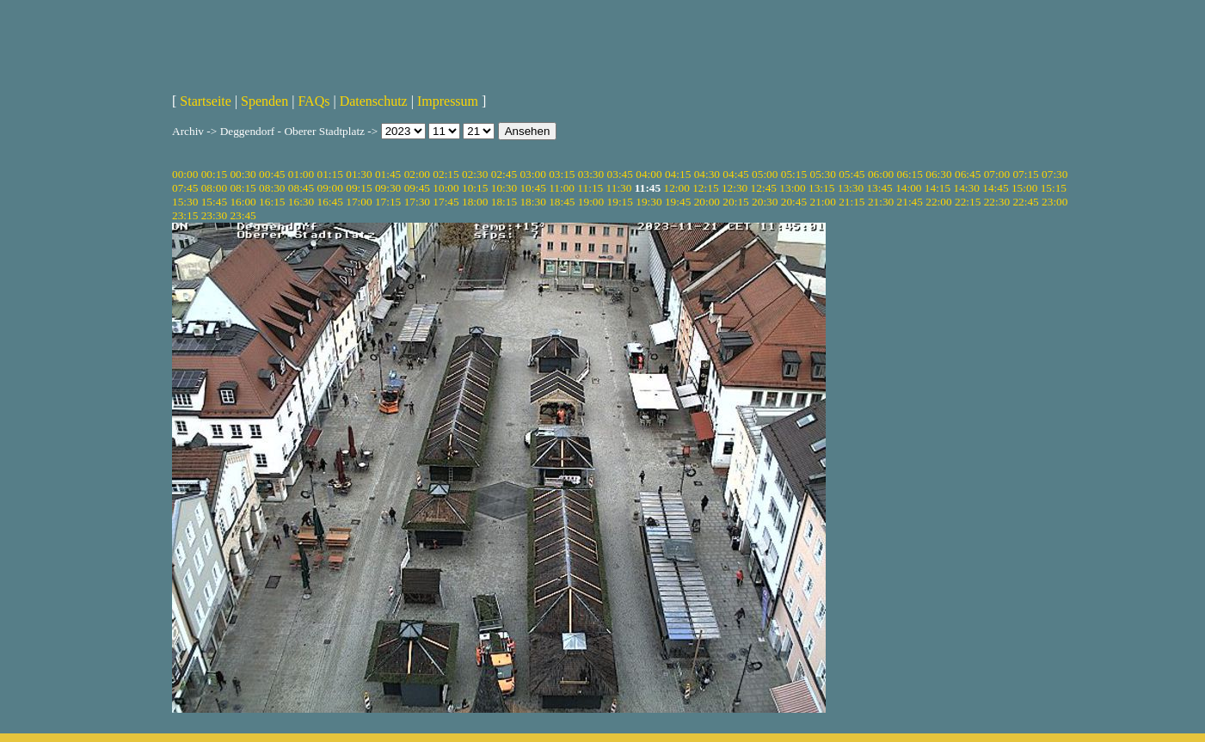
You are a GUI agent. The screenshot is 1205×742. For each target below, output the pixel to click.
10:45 (532, 187)
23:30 (214, 215)
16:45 (330, 201)
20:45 (794, 201)
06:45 (968, 174)
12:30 (734, 187)
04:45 (735, 174)
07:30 (1054, 174)
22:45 (1025, 201)
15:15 (1054, 187)
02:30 (475, 174)
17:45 (445, 201)
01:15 (330, 174)
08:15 (242, 187)
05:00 (765, 174)
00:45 (272, 174)
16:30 (301, 201)
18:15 (504, 201)
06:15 (910, 174)
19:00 (591, 201)
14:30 (967, 187)
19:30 (648, 201)
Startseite (205, 101)
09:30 (388, 187)
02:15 (445, 174)
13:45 (879, 187)
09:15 (359, 187)
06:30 (938, 174)
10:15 (475, 187)
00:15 (214, 174)
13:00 (792, 187)
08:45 (301, 187)
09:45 (417, 187)
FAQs (313, 101)
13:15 (821, 187)
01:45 (388, 174)
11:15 (590, 187)
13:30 (851, 187)
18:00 (475, 201)
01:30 (359, 174)
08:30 (272, 187)
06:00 (881, 174)
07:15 (1025, 174)
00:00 (185, 174)
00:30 (242, 174)
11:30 (619, 187)
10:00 (445, 187)
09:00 (330, 187)
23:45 (242, 215)
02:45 (504, 174)
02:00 (417, 174)
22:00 (938, 201)
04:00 (648, 174)
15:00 (1024, 187)
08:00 (214, 187)
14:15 (937, 187)
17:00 (359, 201)
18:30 (532, 201)
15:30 (185, 201)
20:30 (765, 201)
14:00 (908, 187)
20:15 (735, 201)
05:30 (822, 174)
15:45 (214, 201)
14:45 (995, 187)
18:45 (562, 201)
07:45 (185, 187)
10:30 (504, 187)
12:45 (764, 187)
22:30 (997, 201)
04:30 (707, 174)
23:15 (185, 215)
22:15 (968, 201)
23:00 (1054, 201)
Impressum (447, 101)
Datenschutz (374, 101)
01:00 (301, 174)
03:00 (532, 174)
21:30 (881, 201)
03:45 (620, 174)
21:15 (851, 201)
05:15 (794, 174)
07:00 (997, 174)
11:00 (562, 187)
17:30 (417, 201)
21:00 (822, 201)
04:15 (678, 174)
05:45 (851, 174)
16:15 (272, 201)
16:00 (242, 201)
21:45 (910, 201)
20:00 (707, 201)
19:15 (620, 201)
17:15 (388, 201)
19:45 (678, 201)
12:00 (677, 187)
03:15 (562, 174)
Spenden (264, 101)
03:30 (591, 174)
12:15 (705, 187)
